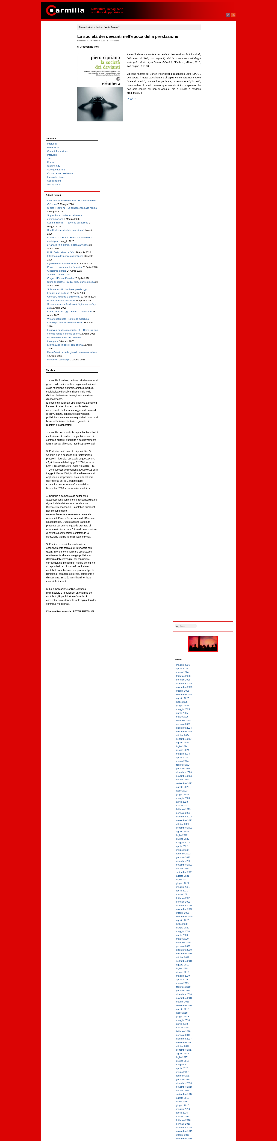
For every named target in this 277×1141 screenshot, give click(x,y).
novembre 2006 (210, 934)
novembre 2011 (210, 712)
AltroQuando (54, 75)
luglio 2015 (207, 549)
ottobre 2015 (208, 538)
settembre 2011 (210, 720)
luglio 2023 (207, 194)
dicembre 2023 (209, 176)
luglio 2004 (207, 1038)
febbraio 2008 (209, 879)
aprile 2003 (208, 1094)
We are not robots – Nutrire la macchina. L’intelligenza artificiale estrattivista (61, 276)
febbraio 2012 (209, 701)
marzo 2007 (208, 920)
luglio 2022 (207, 239)
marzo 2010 (208, 786)
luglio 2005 (207, 994)
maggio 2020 (209, 335)
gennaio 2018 (209, 438)
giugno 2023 (208, 198)
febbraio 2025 (209, 124)
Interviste (52, 45)
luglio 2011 (207, 727)
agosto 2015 (208, 546)
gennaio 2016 (209, 527)
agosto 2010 (208, 768)
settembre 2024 (210, 142)
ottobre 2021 (208, 272)
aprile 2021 (208, 294)
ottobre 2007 (208, 894)
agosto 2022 (208, 235)
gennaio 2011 (209, 749)
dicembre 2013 (209, 620)
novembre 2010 (210, 757)
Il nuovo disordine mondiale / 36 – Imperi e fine (61, 95)
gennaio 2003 (209, 1105)
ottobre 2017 (208, 450)
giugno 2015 (208, 553)
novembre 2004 (210, 1023)
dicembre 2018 (209, 398)
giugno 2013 (208, 642)
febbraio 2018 (209, 435)
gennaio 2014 (209, 616)
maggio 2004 (209, 1045)
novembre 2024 (210, 135)
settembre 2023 (210, 187)
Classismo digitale (56, 194)
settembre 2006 (210, 942)
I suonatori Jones (56, 67)
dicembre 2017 (209, 442)
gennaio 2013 (209, 661)
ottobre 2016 (208, 494)
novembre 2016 (210, 490)
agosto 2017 (208, 457)
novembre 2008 (210, 846)
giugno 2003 (208, 1086)
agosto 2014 (208, 590)
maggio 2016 (209, 512)
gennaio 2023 (209, 216)
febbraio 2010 (209, 790)
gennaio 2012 (209, 705)
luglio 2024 (207, 150)
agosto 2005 (208, 990)
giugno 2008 (208, 864)
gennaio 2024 (209, 172)
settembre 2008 (210, 853)
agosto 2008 (208, 857)
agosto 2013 (208, 635)
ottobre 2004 (208, 1027)
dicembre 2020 (209, 309)
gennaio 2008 (209, 883)
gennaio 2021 (209, 305)
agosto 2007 (208, 901)
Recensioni (118, 41)
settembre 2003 (210, 1075)
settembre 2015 (210, 542)
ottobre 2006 (208, 938)
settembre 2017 (210, 453)
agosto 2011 (208, 723)
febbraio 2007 (209, 923)
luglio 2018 (207, 416)
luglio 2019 (207, 372)
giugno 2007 (208, 908)
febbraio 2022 (209, 257)
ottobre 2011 (208, 716)
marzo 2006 (208, 964)
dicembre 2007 (209, 886)
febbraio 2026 (209, 79)
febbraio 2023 (209, 213)
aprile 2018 (208, 427)
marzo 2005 (208, 1008)
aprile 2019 (208, 383)
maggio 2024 (209, 157)
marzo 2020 (208, 342)
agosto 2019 (208, 368)
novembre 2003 (210, 1068)
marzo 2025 (208, 120)
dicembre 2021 (209, 264)
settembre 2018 (210, 409)
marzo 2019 (208, 387)
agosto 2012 (208, 679)
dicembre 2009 (209, 797)
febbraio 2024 (209, 168)
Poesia (51, 52)
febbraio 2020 (209, 346)
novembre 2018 (210, 401)
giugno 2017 (208, 464)
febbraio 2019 (209, 390)
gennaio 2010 (209, 794)
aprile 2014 (208, 605)
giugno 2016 (208, 509)
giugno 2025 (208, 109)
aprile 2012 (208, 694)
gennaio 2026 (209, 83)
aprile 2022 (208, 250)
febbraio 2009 (209, 834)
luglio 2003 (207, 1082)
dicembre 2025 (209, 87)
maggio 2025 (209, 113)
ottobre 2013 (208, 627)
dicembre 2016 (209, 487)
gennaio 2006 (209, 971)
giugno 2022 (208, 242)
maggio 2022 (209, 246)
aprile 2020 (208, 339)
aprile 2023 (208, 205)
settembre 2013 (210, 631)
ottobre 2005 (208, 982)
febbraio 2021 (209, 301)
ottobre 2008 (208, 849)
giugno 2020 (208, 331)
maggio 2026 (209, 68)
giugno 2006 (208, 953)
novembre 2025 (210, 91)
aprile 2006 (208, 960)
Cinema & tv (53, 56)
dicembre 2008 (209, 842)
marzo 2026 (208, 76)
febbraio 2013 (209, 657)
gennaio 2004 (209, 1060)
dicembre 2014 (209, 575)
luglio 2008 (207, 860)
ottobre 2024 (208, 139)
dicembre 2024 (209, 131)
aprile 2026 (208, 72)
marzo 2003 (208, 1097)
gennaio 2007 (209, 927)
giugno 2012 (208, 686)
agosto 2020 (208, 324)
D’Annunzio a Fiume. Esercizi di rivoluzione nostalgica (58, 147)
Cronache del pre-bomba (60, 64)
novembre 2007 (210, 890)
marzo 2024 (208, 165)
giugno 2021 (208, 287)
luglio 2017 (207, 461)
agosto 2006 (208, 945)
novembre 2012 (210, 668)
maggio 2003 (209, 1090)
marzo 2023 (208, 209)
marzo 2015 (208, 564)
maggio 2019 (209, 379)
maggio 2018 (209, 424)
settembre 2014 (210, 586)
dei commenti (211, 1128)
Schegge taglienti (56, 60)
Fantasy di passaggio (58, 331)
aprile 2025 (208, 116)
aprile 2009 (208, 827)
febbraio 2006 (209, 968)
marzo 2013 (208, 653)
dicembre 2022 (209, 220)
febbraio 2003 (209, 1101)
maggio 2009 (209, 823)
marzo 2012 (208, 698)
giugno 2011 (208, 731)
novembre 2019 (210, 357)
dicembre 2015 (209, 531)
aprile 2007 (208, 916)
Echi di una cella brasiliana (61, 242)
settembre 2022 (210, 231)
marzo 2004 (208, 1053)
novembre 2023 (210, 179)
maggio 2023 (209, 202)
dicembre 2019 (209, 353)
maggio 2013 (209, 646)
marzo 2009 (208, 831)
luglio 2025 (207, 105)
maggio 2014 (209, 601)
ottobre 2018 (208, 405)
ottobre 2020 (208, 316)
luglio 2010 (207, 772)
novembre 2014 (210, 579)
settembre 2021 (210, 276)
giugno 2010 (208, 775)
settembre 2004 (210, 1031)
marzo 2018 (208, 431)
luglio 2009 (207, 816)
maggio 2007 (209, 912)
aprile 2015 (208, 561)
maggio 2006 (209, 957)
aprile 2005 (208, 1005)
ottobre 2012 (208, 672)
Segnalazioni (54, 71)
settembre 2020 (210, 320)
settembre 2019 (210, 364)
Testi (49, 49)
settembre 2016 (210, 498)
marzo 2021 (208, 298)
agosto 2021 (208, 279)
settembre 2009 (210, 809)
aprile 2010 (208, 783)
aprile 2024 (208, 161)
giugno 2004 (208, 1042)
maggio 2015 (209, 557)
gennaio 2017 (209, 483)
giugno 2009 (208, 820)
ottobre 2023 (208, 183)
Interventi (52, 34)
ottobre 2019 (208, 361)
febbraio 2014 (209, 612)
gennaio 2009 (209, 838)
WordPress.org (209, 1132)
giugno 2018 (208, 420)
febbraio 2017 (209, 479)
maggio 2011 (209, 735)
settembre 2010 (210, 764)
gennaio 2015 (209, 572)
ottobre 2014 (208, 583)
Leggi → (136, 98)
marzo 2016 (208, 520)
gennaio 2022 (209, 261)
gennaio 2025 (209, 128)
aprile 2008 (208, 871)
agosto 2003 (208, 1079)
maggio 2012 (209, 690)
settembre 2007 (210, 897)
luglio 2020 (207, 327)
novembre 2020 (210, 313)
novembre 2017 (210, 446)
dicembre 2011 (209, 709)
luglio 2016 (207, 505)
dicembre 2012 (209, 664)
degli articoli (211, 1124)
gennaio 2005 (209, 1016)
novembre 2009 (210, 801)
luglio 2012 (207, 683)
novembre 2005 (210, 979)
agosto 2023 (208, 190)
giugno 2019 (208, 376)
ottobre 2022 (208, 227)
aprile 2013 (208, 649)
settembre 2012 (210, 675)
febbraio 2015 (209, 568)
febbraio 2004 (209, 1057)
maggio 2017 (209, 468)
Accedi (205, 1121)
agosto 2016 (208, 501)
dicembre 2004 (209, 1020)
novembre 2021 (210, 268)
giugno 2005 (208, 997)
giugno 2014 (208, 598)
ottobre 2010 (208, 760)
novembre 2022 (210, 224)
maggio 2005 (209, 1001)
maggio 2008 (209, 868)
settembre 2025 (210, 98)
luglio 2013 (207, 638)
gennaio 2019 (209, 394)
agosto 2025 (208, 102)
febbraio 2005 (209, 1012)
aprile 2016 (208, 516)
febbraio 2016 (209, 524)
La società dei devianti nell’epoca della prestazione (132, 36)
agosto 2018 (208, 413)
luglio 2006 (207, 949)
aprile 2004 (208, 1049)
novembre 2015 (210, 535)
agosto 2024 (208, 146)
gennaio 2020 (209, 350)
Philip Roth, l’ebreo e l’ (61, 165)
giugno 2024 (208, 153)
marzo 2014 (208, 609)
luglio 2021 (207, 283)
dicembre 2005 (209, 975)
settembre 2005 (210, 986)
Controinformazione (57, 41)
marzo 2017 (208, 475)
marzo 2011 (208, 742)
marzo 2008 (208, 875)
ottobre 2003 (208, 1071)
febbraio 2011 (209, 746)
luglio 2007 (207, 905)
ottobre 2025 (208, 94)
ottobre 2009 (208, 805)
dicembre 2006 (209, 931)
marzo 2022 (208, 253)
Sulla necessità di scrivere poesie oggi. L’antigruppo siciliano (61, 228)
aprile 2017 (208, 472)
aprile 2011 (208, 738)
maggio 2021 (209, 290)
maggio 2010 (209, 779)
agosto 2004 (208, 1034)
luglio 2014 (207, 594)
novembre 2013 (210, 623)
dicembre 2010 (209, 753)
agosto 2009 (208, 812)
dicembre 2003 (209, 1064)
